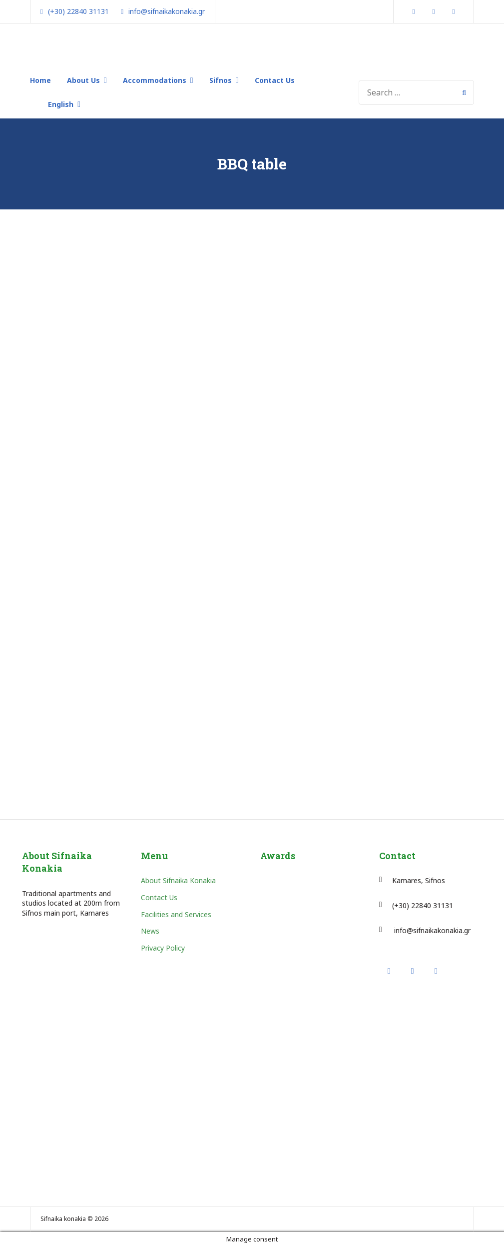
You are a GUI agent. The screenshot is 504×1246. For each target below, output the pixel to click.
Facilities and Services (176, 914)
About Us (83, 80)
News (150, 931)
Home (40, 80)
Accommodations (154, 80)
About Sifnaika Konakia (178, 880)
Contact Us (275, 80)
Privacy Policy (163, 948)
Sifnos (220, 80)
